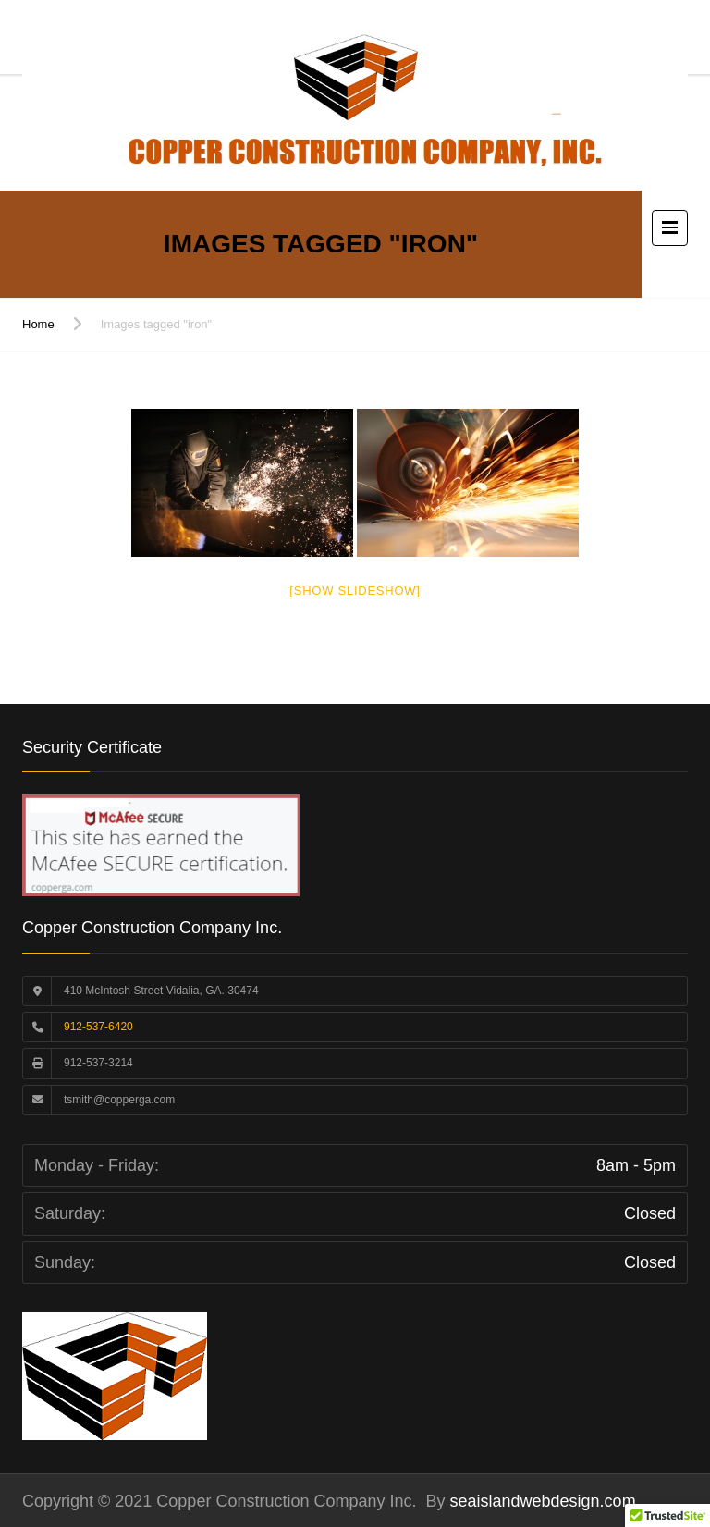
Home (38, 324)
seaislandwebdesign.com (541, 1501)
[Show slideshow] (354, 590)
